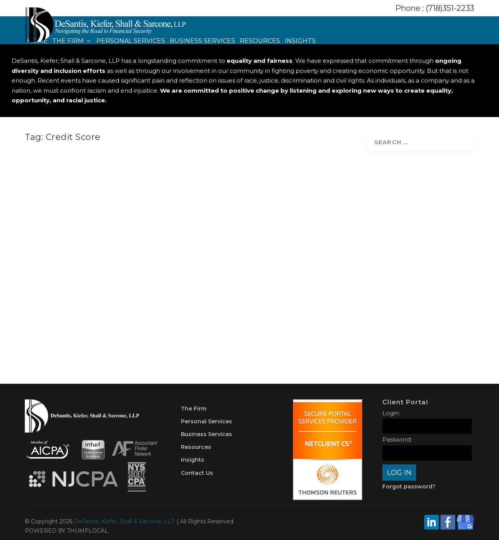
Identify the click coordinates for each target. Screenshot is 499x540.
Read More (59, 327)
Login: (391, 413)
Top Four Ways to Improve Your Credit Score (274, 269)
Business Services (202, 41)
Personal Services (130, 41)
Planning (155, 277)
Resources (260, 41)
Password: (397, 439)
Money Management (118, 277)
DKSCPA (49, 277)
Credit (272, 283)
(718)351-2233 (450, 8)
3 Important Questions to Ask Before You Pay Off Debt (99, 262)
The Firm (68, 41)
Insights (300, 41)
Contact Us (197, 472)
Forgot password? (408, 486)
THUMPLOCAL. (88, 530)
